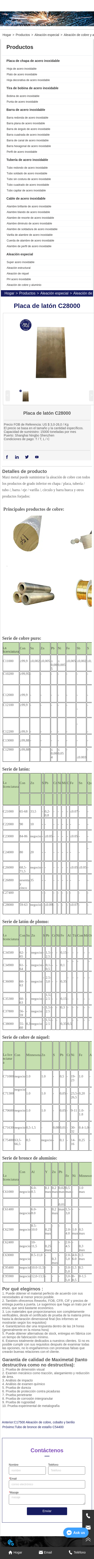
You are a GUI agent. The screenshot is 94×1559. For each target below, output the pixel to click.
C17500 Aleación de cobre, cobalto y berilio (44, 1422)
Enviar (47, 1511)
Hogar (6, 35)
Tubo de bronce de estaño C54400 (39, 1427)
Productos (23, 35)
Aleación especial (47, 35)
